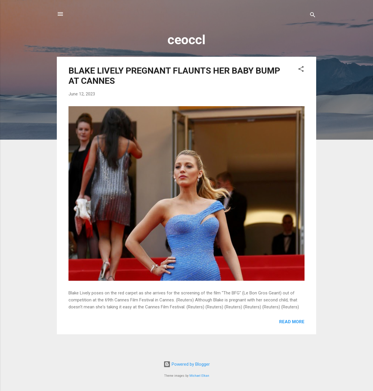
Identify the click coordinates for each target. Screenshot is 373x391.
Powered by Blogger (186, 364)
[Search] (312, 16)
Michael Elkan (199, 376)
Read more (292, 321)
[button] (301, 69)
